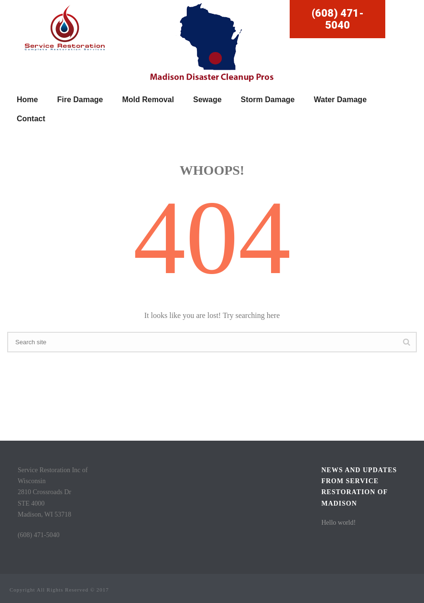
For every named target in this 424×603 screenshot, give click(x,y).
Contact (31, 119)
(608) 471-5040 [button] (338, 19)
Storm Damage (268, 99)
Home (27, 99)
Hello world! (338, 522)
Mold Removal (148, 99)
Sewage (207, 99)
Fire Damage (80, 99)
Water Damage (340, 99)
